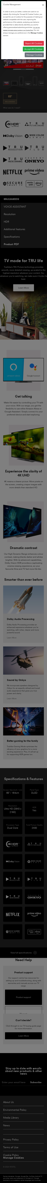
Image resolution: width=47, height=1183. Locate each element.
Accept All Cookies (33, 49)
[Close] (43, 4)
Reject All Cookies (33, 43)
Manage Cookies (34, 55)
